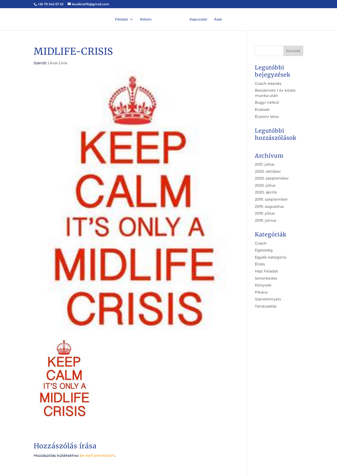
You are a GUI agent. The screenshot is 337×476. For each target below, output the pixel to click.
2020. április (266, 192)
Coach (261, 243)
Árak (218, 19)
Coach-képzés (268, 83)
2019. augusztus (269, 206)
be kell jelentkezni (97, 455)
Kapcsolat (198, 19)
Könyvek (263, 285)
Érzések (262, 109)
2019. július (265, 213)
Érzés (260, 264)
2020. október (268, 171)
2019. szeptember (271, 199)
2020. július (265, 185)
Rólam (146, 19)
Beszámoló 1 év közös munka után (275, 93)
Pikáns (261, 292)
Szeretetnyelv (268, 299)
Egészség (264, 250)
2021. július (264, 164)
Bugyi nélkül (267, 102)
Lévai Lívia (57, 63)
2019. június (265, 220)
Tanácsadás (265, 306)
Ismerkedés (266, 278)
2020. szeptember (272, 178)
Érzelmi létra (267, 116)
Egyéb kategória (270, 257)
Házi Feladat (266, 271)
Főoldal (121, 19)
